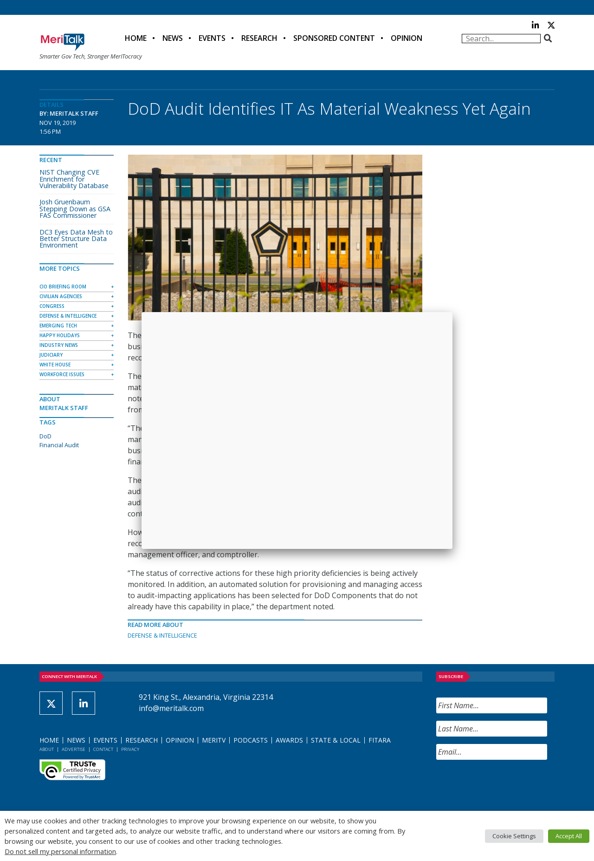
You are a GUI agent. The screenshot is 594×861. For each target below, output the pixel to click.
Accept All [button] (568, 836)
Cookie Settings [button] (514, 836)
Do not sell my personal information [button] (60, 851)
